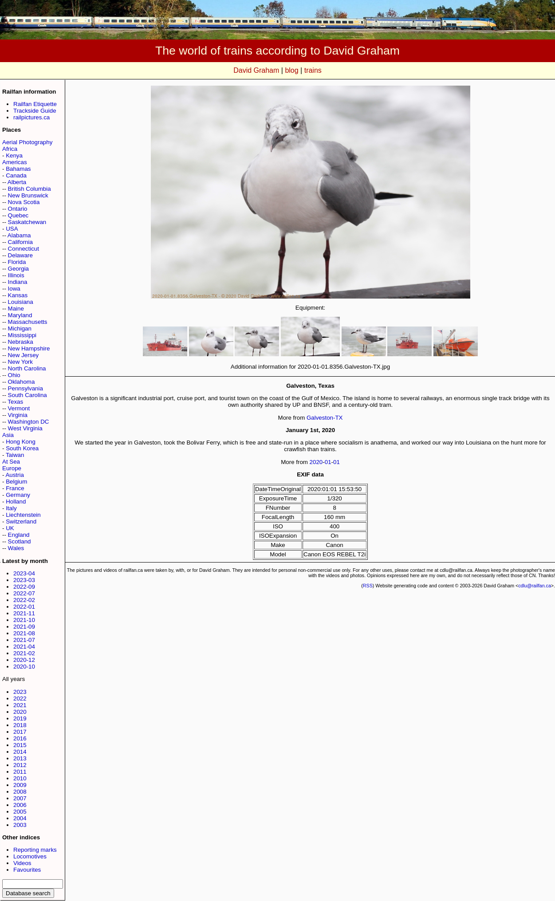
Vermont (19, 408)
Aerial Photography (27, 142)
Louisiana (20, 302)
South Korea (22, 448)
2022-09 (24, 586)
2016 (20, 738)
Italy (11, 508)
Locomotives (30, 856)
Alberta (17, 182)
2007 (20, 798)
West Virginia (25, 428)
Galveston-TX (324, 417)
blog (291, 70)
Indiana (18, 282)
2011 (20, 771)
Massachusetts (27, 322)
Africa (9, 149)
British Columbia (29, 188)
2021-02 (24, 653)
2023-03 (24, 580)
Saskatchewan (27, 222)
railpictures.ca (31, 117)
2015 (20, 745)
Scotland (19, 541)
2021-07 (24, 640)
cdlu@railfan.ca (534, 585)
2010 (20, 778)
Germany (18, 495)
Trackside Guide (34, 110)
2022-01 (24, 606)
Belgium (16, 481)
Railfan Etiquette (35, 104)
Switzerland (21, 521)
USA (12, 228)
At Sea (11, 461)
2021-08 (24, 633)
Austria (14, 475)
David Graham (256, 70)
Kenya (14, 155)
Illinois (16, 275)
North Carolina (27, 368)
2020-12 (24, 660)
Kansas (18, 295)
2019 (20, 718)
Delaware (20, 255)
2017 (20, 731)
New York (20, 361)
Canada (16, 175)
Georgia (18, 268)
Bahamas (18, 168)
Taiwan (15, 455)
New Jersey (23, 355)
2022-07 (24, 593)
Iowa (14, 288)
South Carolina (27, 395)
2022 (20, 698)
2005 (20, 811)
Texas (15, 401)
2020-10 (24, 666)
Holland (16, 501)
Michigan (19, 328)
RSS (368, 585)
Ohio (14, 375)
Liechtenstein (23, 514)
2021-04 (24, 646)
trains (313, 70)
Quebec (18, 215)
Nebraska (20, 341)
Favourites (27, 869)
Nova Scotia (24, 202)
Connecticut (23, 248)
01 (328, 462)
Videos (22, 863)
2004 (20, 818)
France (15, 488)
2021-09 (24, 626)
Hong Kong (20, 441)
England (19, 534)
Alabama (19, 235)
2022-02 (24, 600)
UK (10, 528)
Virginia (18, 415)
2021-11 (24, 613)
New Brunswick (28, 195)
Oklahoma (21, 381)
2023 (20, 692)
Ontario (18, 208)
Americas (14, 162)
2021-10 (24, 620)
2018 (20, 725)
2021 (20, 705)
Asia (8, 435)
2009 (20, 785)
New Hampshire (29, 348)
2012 (20, 765)
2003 (20, 825)
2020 (20, 711)
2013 (20, 758)
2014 (20, 751)
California (20, 242)
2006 (20, 805)
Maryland (20, 315)
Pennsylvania (25, 388)
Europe (11, 468)
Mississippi (22, 335)
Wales (16, 548)
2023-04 (24, 573)
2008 (20, 791)
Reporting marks (35, 849)
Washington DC (28, 421)
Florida (17, 262)
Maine (16, 308)
